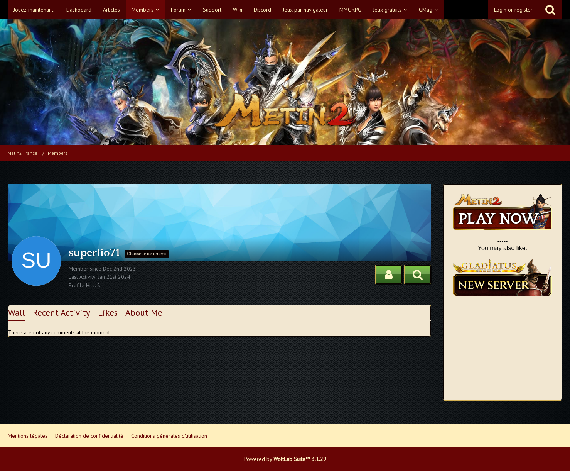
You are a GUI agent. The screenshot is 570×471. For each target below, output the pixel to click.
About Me (143, 312)
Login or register (513, 9)
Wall (16, 312)
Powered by (285, 459)
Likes (108, 312)
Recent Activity (61, 312)
